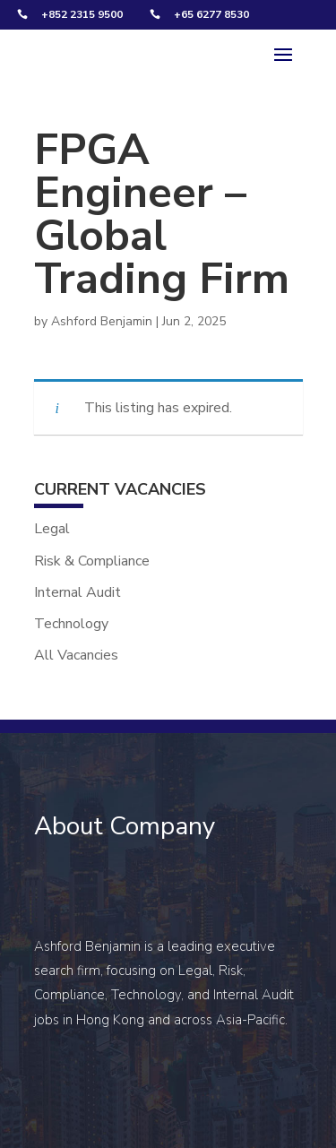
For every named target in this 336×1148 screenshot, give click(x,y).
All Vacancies (76, 655)
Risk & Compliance (92, 561)
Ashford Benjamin (101, 321)
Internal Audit (77, 592)
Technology (71, 624)
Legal (52, 529)
